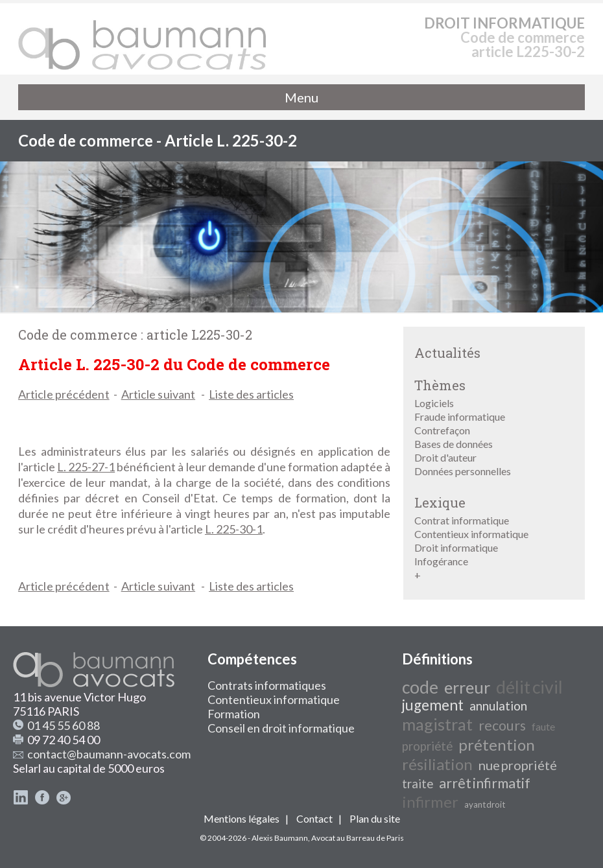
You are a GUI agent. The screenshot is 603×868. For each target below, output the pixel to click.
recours (502, 725)
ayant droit (484, 804)
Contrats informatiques (266, 685)
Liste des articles (251, 394)
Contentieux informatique (471, 534)
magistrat (437, 724)
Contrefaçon (442, 430)
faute (543, 726)
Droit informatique (456, 547)
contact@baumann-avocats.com (109, 754)
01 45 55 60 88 (63, 725)
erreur (467, 687)
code (420, 687)
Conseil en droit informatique (281, 728)
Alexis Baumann (280, 838)
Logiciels (434, 403)
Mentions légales (241, 818)
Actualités (447, 352)
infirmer (430, 801)
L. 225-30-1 (234, 529)
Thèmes (440, 385)
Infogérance (441, 561)
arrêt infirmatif (484, 783)
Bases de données (453, 444)
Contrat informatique (461, 520)
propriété (427, 746)
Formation (233, 714)
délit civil (529, 687)
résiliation (437, 764)
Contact (314, 818)
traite (417, 784)
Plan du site (374, 818)
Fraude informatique (459, 416)
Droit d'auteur (445, 457)
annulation (498, 706)
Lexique (440, 502)
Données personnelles (462, 471)
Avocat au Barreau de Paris (357, 838)
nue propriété (518, 765)
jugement (433, 705)
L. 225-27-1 (86, 467)
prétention (496, 744)
